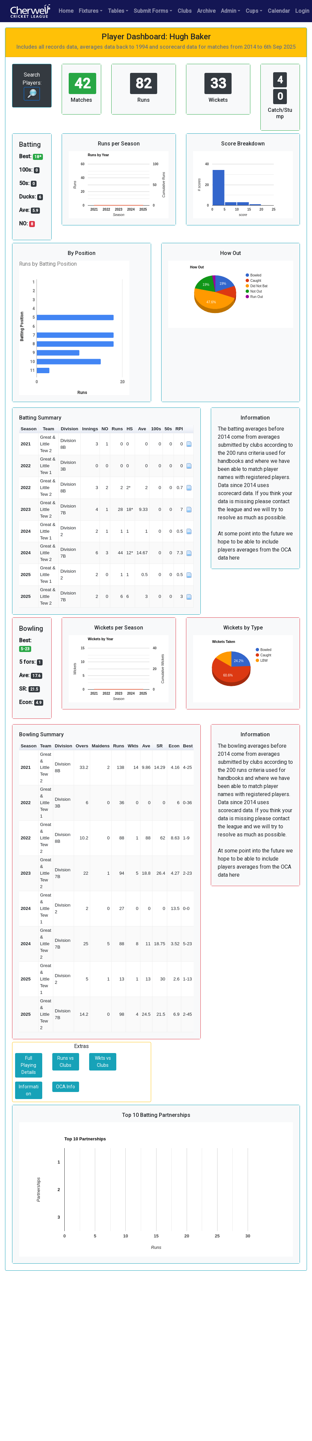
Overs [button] (82, 745)
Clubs (185, 11)
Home (66, 11)
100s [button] (156, 428)
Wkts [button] (133, 745)
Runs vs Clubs (65, 1061)
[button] (189, 429)
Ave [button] (142, 428)
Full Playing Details (28, 1065)
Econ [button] (174, 745)
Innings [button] (90, 428)
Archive (206, 11)
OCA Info (65, 1086)
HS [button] (130, 428)
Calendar (279, 11)
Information (29, 1090)
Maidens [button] (101, 745)
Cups (252, 11)
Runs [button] (117, 428)
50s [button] (168, 428)
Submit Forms (151, 11)
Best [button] (188, 745)
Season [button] (29, 428)
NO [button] (105, 428)
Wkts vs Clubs (103, 1061)
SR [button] (160, 745)
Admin (228, 11)
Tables (116, 11)
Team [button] (48, 428)
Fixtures (89, 11)
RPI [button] (179, 428)
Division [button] (69, 428)
